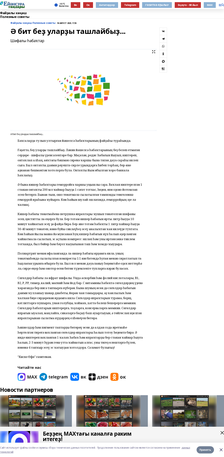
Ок (88, 5)
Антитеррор (107, 5)
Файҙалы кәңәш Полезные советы (14, 15)
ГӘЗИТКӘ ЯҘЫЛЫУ (156, 5)
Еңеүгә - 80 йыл (188, 5)
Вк (75, 5)
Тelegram (130, 5)
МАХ (210, 5)
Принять (205, 449)
